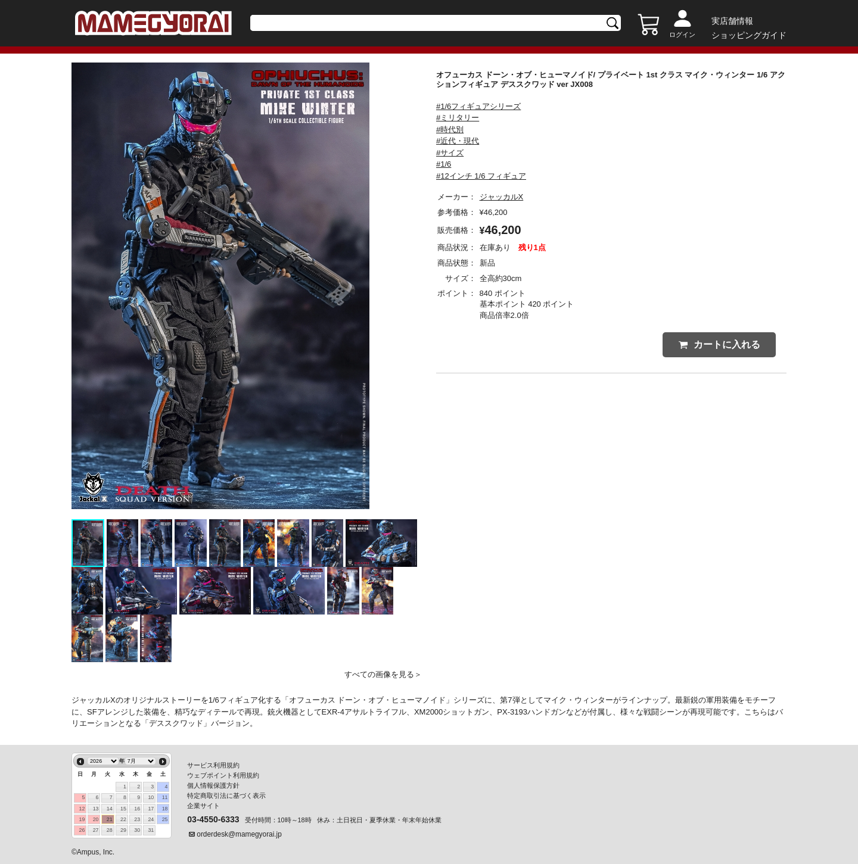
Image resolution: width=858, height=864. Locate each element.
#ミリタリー (457, 117)
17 (151, 809)
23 (137, 819)
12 (82, 809)
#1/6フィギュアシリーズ (478, 106)
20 (96, 819)
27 (96, 830)
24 (151, 819)
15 (123, 809)
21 (110, 819)
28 (110, 830)
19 (82, 819)
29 (123, 830)
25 (165, 819)
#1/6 (443, 164)
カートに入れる (719, 344)
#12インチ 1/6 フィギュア (481, 175)
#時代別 (450, 129)
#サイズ (450, 152)
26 (82, 830)
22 (123, 819)
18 (165, 809)
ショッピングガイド (748, 35)
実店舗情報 (732, 21)
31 (151, 830)
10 (151, 797)
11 (165, 797)
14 (110, 809)
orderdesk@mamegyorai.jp (239, 834)
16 (137, 809)
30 (137, 830)
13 (96, 809)
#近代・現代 (457, 140)
